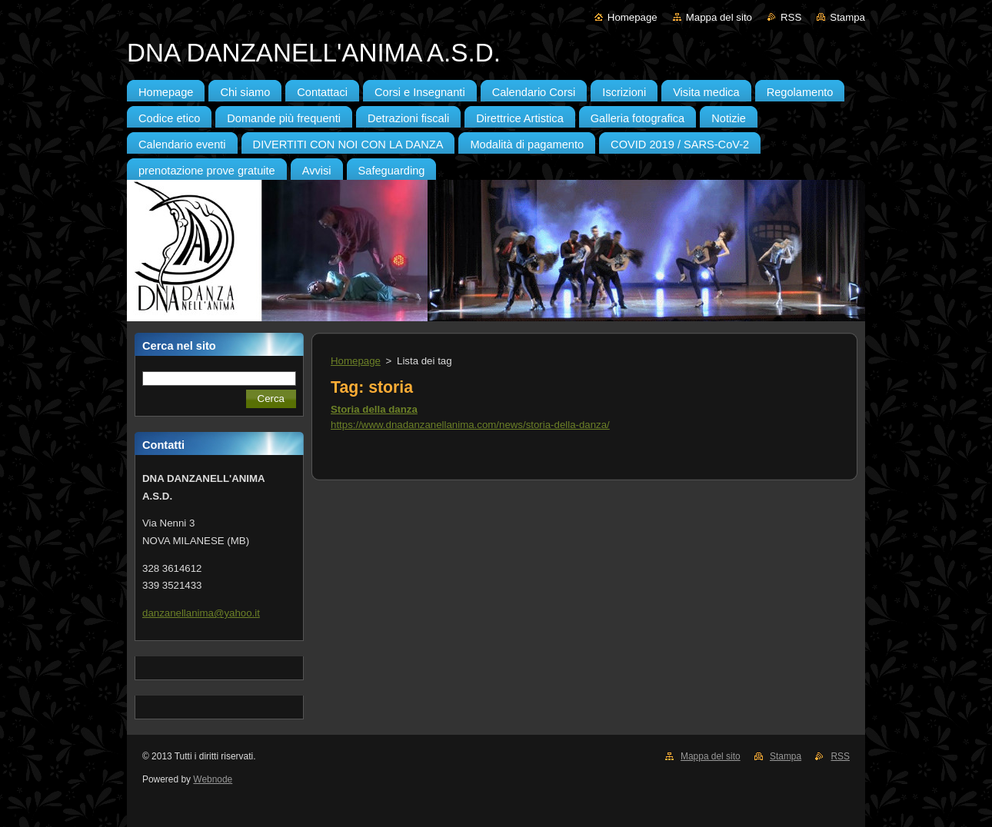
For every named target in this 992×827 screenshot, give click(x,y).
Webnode (212, 779)
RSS (791, 17)
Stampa (847, 17)
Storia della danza (374, 409)
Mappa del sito (719, 17)
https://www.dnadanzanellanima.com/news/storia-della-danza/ (470, 424)
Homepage (632, 17)
